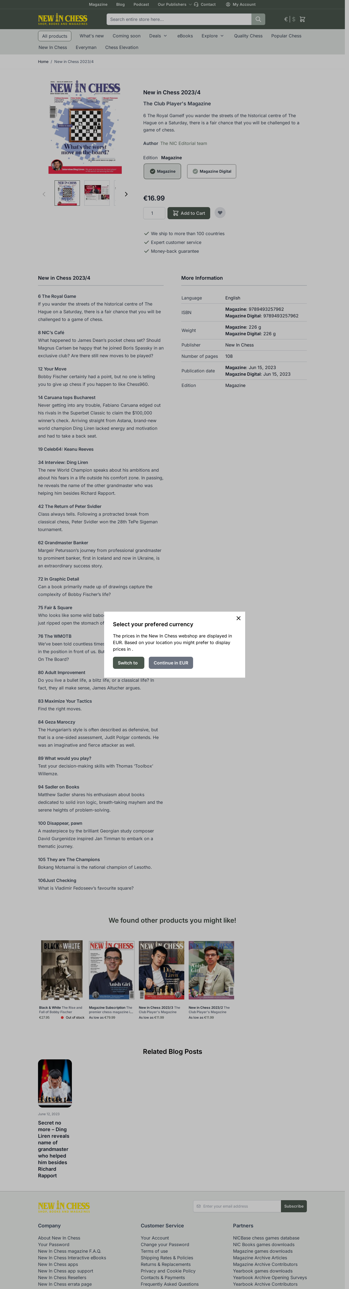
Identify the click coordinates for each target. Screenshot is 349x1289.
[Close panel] (238, 618)
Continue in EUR (171, 663)
